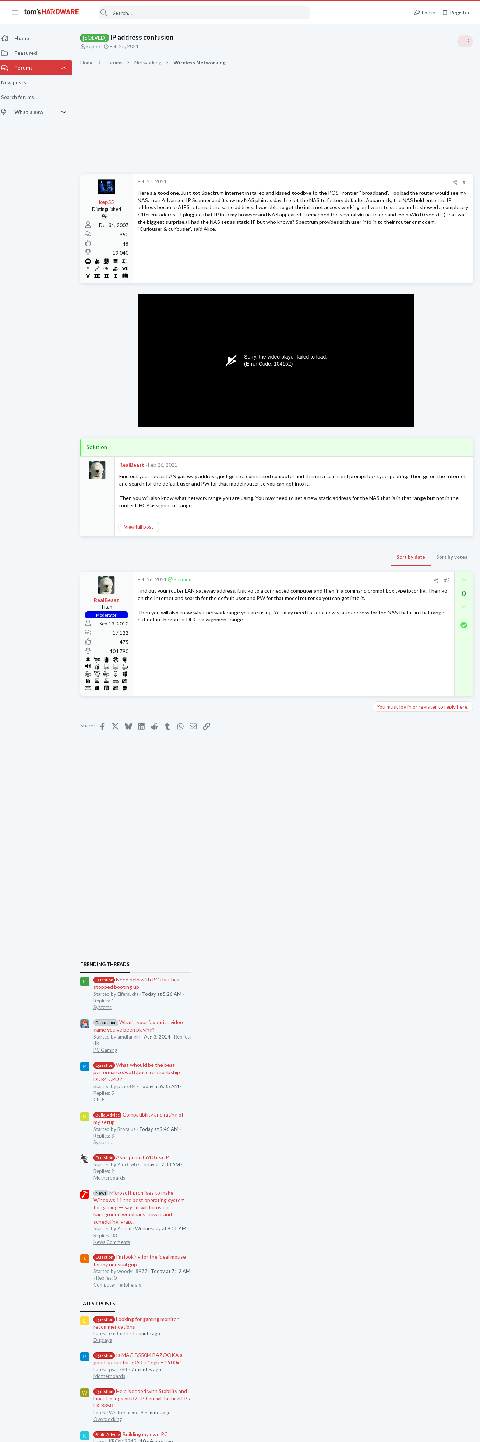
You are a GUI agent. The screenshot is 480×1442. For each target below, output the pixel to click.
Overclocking (389, 853)
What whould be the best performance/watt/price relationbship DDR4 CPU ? (418, 506)
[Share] (337, 182)
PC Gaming (387, 484)
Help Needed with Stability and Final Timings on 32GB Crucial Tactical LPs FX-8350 (423, 832)
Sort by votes (333, 564)
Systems (384, 442)
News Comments (393, 676)
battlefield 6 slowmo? (411, 969)
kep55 (98, 46)
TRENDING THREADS (387, 398)
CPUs (381, 534)
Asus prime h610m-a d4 (413, 591)
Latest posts (379, 738)
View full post (143, 534)
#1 (347, 182)
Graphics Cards (392, 918)
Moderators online (389, 1002)
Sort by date (292, 564)
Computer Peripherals (399, 719)
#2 (329, 587)
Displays (384, 775)
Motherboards (391, 612)
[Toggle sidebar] (465, 41)
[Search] (199, 12)
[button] (14, 12)
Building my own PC (412, 868)
